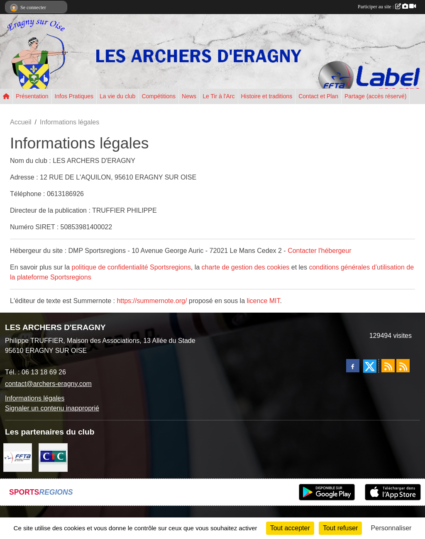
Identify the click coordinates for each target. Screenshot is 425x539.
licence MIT (263, 300)
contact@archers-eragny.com (48, 383)
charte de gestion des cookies (246, 267)
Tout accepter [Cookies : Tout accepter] (290, 528)
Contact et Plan (318, 96)
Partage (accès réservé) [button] (375, 96)
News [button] (189, 96)
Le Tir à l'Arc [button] (218, 96)
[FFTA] (17, 456)
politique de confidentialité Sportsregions (131, 267)
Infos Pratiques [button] (74, 96)
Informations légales (34, 398)
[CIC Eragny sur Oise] (53, 456)
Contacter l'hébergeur (319, 250)
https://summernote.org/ (152, 300)
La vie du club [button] (117, 96)
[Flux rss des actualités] (388, 365)
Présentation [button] (32, 96)
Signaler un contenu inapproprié (52, 408)
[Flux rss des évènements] (403, 365)
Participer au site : (387, 7)
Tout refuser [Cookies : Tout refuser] (340, 528)
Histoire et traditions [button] (267, 96)
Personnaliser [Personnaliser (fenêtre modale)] (391, 528)
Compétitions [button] (159, 96)
